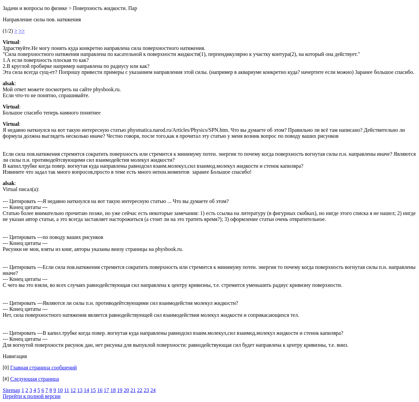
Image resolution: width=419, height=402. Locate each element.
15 (93, 390)
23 (146, 390)
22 (139, 390)
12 (73, 390)
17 (106, 390)
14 (86, 390)
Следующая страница (34, 379)
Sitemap (11, 390)
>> (22, 31)
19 (119, 390)
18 (113, 390)
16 (100, 390)
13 (80, 390)
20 (126, 390)
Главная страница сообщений (43, 367)
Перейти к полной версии (32, 396)
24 (153, 390)
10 (60, 390)
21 (133, 390)
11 (66, 390)
